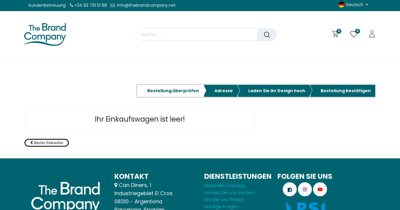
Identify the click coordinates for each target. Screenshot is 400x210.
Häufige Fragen (221, 206)
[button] (47, 143)
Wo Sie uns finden (224, 199)
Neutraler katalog (224, 185)
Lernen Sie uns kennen (229, 192)
